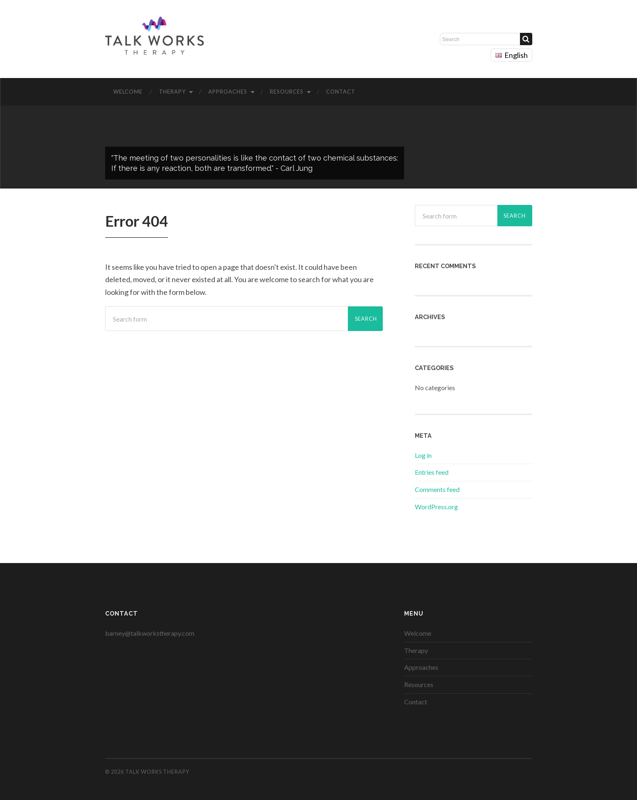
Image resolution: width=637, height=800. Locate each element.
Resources (287, 91)
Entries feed (431, 472)
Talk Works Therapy (157, 771)
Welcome (128, 91)
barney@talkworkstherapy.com (149, 633)
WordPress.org (436, 506)
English (511, 55)
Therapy (172, 91)
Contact (340, 91)
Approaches (227, 91)
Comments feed (437, 489)
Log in (423, 455)
